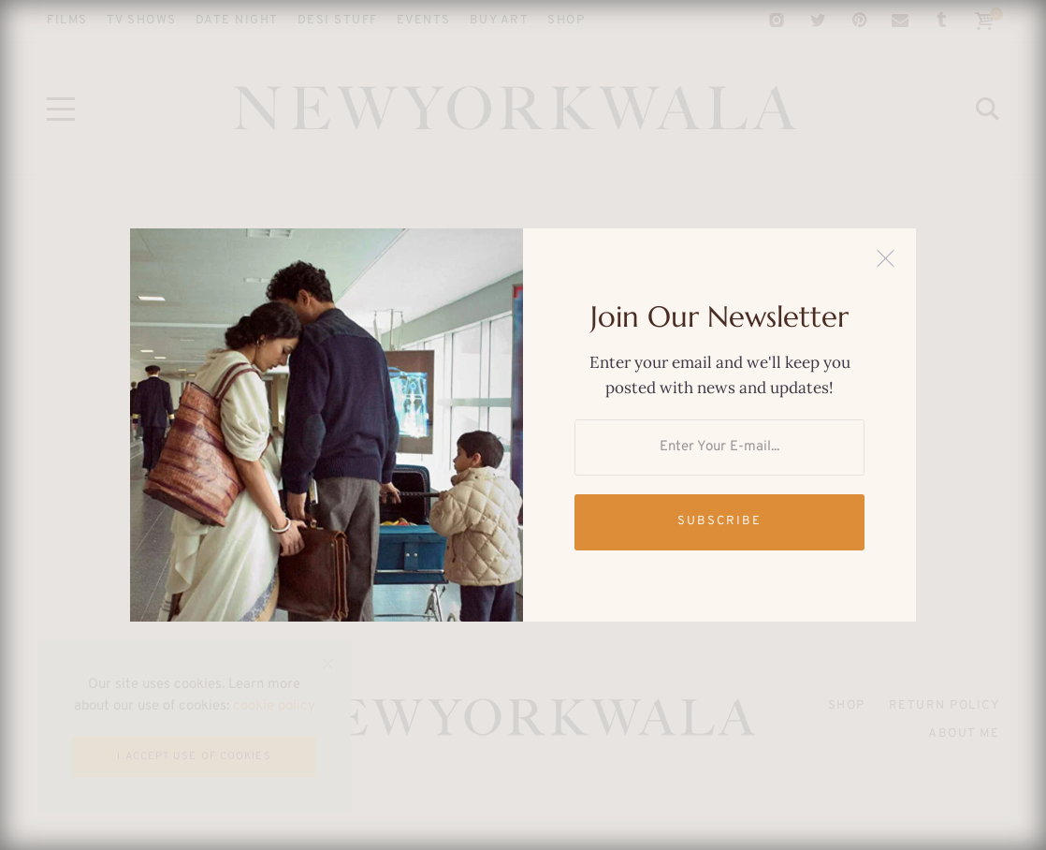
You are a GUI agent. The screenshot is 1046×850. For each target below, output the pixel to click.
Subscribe (719, 521)
